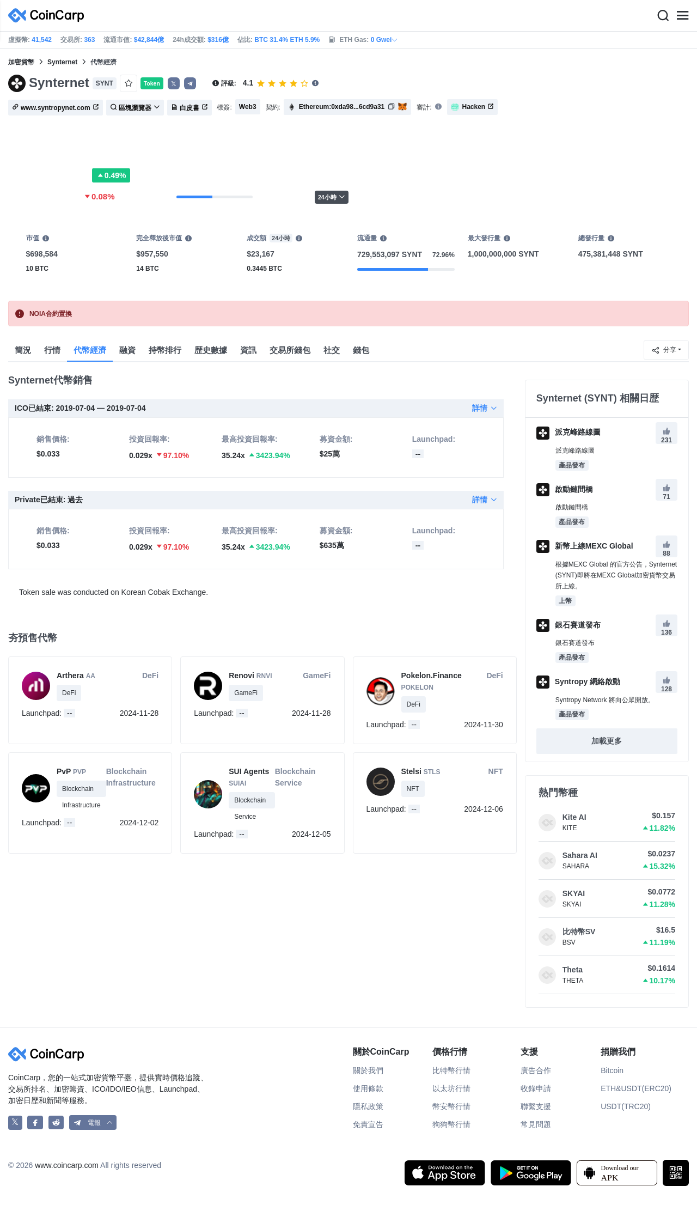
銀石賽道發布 (568, 624)
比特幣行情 (451, 1070)
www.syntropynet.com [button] (55, 108)
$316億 (218, 40)
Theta (573, 969)
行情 (52, 350)
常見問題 (536, 1124)
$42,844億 (149, 40)
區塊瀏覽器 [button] (135, 108)
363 (89, 40)
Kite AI (574, 817)
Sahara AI (580, 855)
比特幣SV (579, 931)
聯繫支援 (536, 1106)
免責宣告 (368, 1124)
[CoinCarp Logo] (49, 16)
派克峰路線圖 (568, 432)
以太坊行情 (451, 1088)
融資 (127, 350)
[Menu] (682, 16)
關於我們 (368, 1070)
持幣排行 (165, 350)
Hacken (472, 107)
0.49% (111, 175)
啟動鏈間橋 (564, 489)
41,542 (42, 40)
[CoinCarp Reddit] (56, 1122)
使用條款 (368, 1088)
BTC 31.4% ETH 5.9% (287, 40)
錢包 (361, 350)
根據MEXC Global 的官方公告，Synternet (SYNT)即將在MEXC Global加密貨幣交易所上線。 (616, 575)
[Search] (662, 16)
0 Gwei (385, 40)
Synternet (62, 62)
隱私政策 (368, 1106)
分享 (663, 350)
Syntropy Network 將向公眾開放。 (605, 700)
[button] (190, 83)
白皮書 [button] (189, 108)
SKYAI (574, 893)
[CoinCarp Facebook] (35, 1122)
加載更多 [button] (606, 741)
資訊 (248, 350)
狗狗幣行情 (451, 1124)
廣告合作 (536, 1070)
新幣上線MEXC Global (584, 545)
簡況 (23, 350)
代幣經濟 (90, 350)
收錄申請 (536, 1088)
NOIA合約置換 (50, 314)
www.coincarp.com (67, 1165)
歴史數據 (210, 350)
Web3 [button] (247, 107)
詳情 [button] (484, 408)
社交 (331, 350)
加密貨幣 (21, 62)
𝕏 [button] (173, 84)
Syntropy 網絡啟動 (578, 681)
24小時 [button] (331, 196)
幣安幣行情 (451, 1106)
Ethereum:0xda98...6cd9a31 (341, 107)
